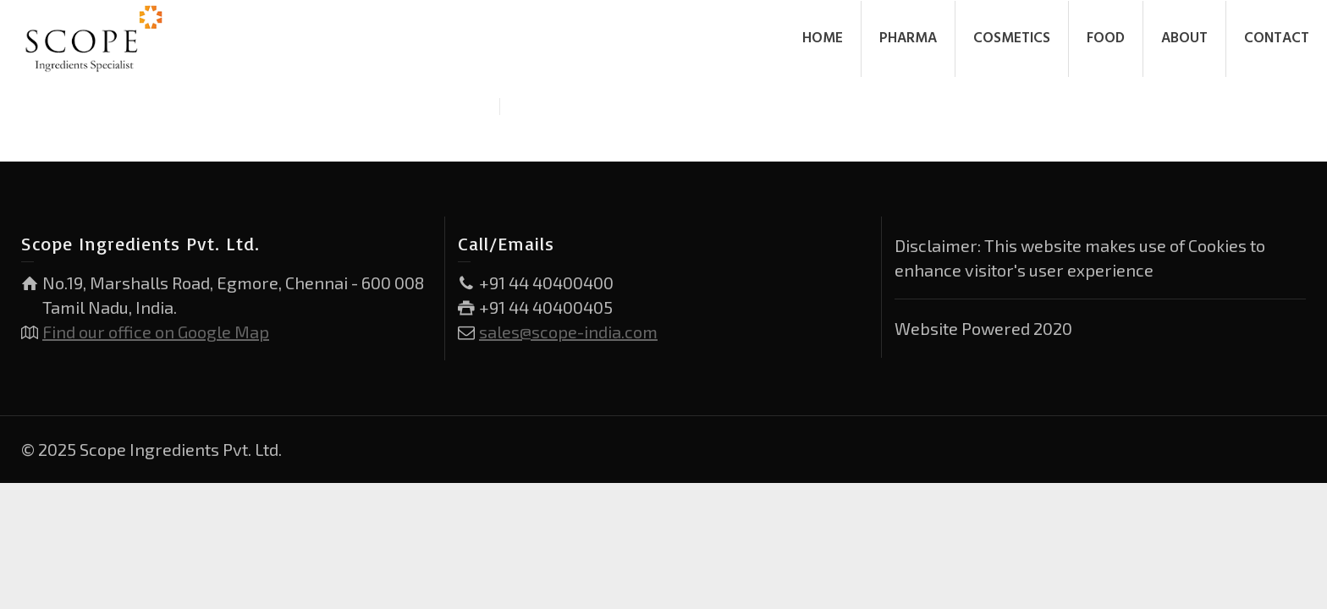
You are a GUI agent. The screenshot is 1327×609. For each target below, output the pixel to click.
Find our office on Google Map (155, 331)
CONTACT (1276, 38)
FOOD (1106, 38)
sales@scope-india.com (568, 331)
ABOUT (1184, 38)
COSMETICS (1011, 38)
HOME (822, 38)
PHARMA (908, 38)
